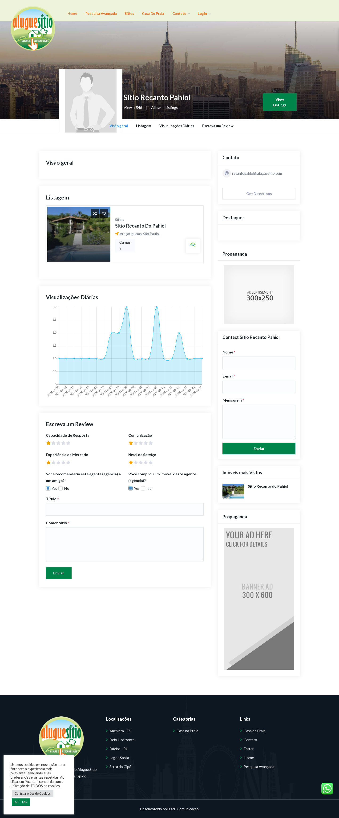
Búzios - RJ (118, 748)
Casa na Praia (187, 730)
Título (52, 498)
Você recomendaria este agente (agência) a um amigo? (83, 477)
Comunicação (140, 435)
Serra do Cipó (120, 766)
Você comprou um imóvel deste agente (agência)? (162, 477)
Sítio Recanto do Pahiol (140, 225)
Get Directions (259, 193)
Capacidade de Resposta (67, 435)
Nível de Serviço (142, 454)
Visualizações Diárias (176, 126)
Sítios (118, 10)
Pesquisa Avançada (94, 10)
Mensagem (233, 400)
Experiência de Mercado (67, 454)
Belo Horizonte (121, 739)
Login (180, 10)
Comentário (57, 522)
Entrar (249, 748)
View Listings (280, 102)
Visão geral (118, 126)
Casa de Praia (138, 10)
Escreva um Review (218, 126)
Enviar (58, 573)
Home (70, 10)
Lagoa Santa (119, 757)
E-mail (229, 376)
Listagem (143, 126)
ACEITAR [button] (21, 802)
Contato (161, 10)
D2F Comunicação (184, 808)
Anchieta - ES (120, 730)
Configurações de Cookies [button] (33, 793)
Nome (228, 352)
